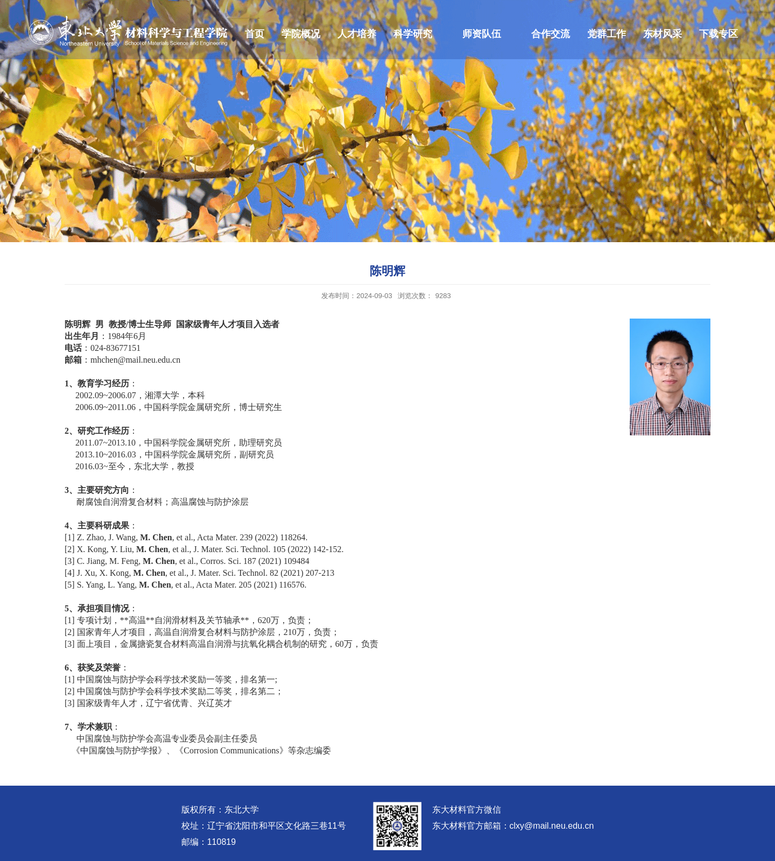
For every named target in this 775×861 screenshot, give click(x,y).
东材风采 (662, 34)
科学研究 (412, 34)
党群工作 (606, 34)
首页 (254, 34)
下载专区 (718, 34)
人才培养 (356, 34)
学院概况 (300, 34)
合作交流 (550, 34)
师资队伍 (481, 34)
